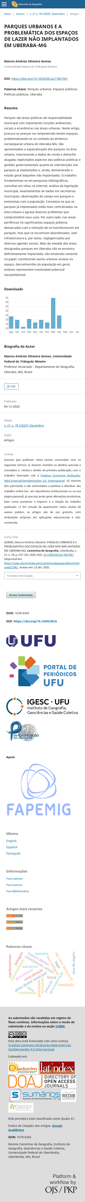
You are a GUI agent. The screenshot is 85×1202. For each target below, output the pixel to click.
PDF (13, 386)
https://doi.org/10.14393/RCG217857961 (39, 79)
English (11, 841)
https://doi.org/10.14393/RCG (35, 621)
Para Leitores (14, 878)
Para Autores (14, 885)
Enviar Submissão (21, 595)
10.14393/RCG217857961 (58, 555)
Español (11, 847)
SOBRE (60, 1026)
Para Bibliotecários (17, 891)
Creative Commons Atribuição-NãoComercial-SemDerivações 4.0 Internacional (39, 1047)
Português (13, 853)
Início (7, 14)
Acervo (20, 14)
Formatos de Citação (20, 576)
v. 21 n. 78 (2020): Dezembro (47, 14)
